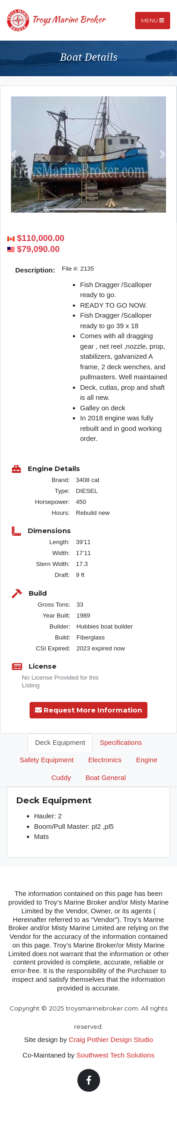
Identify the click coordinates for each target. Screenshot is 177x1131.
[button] (13, 154)
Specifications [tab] (121, 742)
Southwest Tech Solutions (115, 1055)
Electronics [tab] (104, 760)
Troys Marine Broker (56, 20)
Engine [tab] (146, 760)
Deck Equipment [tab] (60, 742)
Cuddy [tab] (61, 777)
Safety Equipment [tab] (46, 760)
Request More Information (88, 710)
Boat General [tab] (106, 777)
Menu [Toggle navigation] (152, 20)
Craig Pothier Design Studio (111, 1039)
